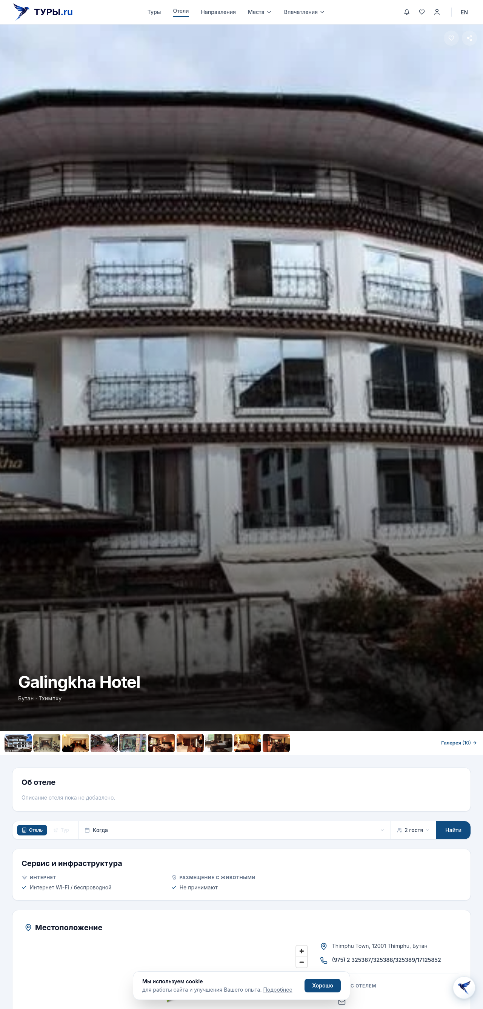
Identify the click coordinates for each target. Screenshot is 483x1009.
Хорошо (322, 985)
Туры (154, 12)
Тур (61, 830)
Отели (181, 11)
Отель (32, 830)
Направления (218, 12)
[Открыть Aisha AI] (464, 988)
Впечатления (304, 12)
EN (464, 12)
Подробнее (277, 989)
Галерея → (459, 743)
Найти (453, 830)
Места (260, 12)
